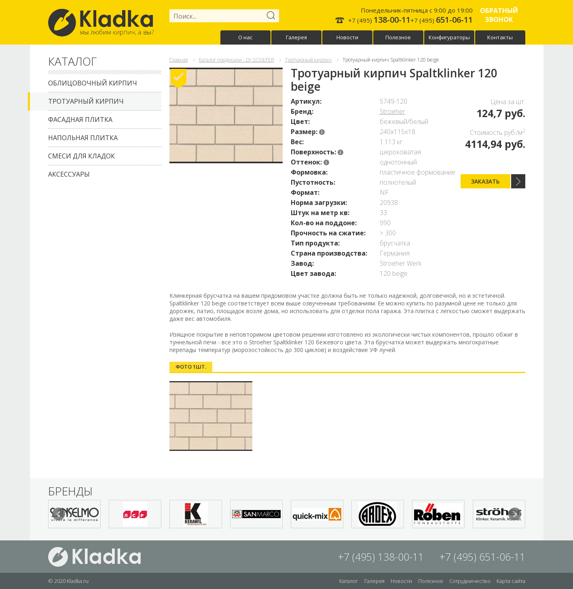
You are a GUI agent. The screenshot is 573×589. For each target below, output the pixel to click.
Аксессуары (69, 174)
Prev (58, 514)
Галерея (296, 37)
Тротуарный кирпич (86, 101)
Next (514, 514)
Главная (178, 59)
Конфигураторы (449, 37)
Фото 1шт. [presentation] (190, 366)
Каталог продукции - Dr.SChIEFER (236, 59)
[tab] (190, 367)
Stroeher (392, 111)
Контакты (500, 37)
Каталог (348, 581)
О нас (245, 37)
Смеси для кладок (81, 156)
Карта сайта (511, 581)
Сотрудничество (470, 581)
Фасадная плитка (80, 119)
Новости (347, 37)
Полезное (398, 37)
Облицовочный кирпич (92, 83)
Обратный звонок (499, 15)
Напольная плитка (83, 137)
